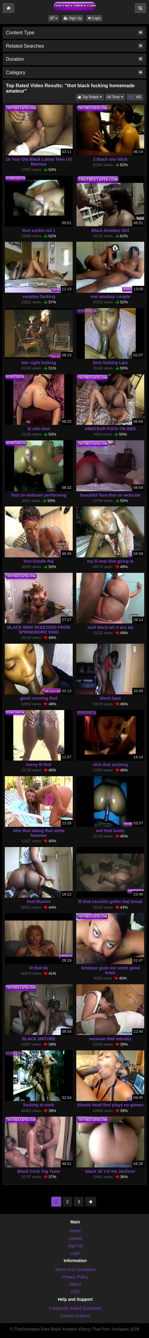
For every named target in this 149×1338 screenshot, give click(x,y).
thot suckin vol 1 (38, 230)
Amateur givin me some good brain (110, 970)
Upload (75, 1238)
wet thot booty (110, 830)
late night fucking (38, 362)
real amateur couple (110, 296)
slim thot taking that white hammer (39, 833)
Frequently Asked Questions (75, 1308)
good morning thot (38, 698)
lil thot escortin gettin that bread (110, 901)
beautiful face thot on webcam (110, 495)
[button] (53, 18)
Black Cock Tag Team (38, 1171)
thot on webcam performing (38, 495)
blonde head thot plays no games (110, 1104)
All (130, 97)
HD (138, 97)
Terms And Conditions (75, 1269)
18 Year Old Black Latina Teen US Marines (39, 161)
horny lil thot (38, 764)
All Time (116, 96)
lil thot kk (39, 968)
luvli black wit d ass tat (110, 627)
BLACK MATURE (39, 1038)
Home (75, 1230)
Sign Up (73, 18)
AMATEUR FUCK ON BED (110, 428)
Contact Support (75, 1315)
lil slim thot (39, 428)
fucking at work (38, 1104)
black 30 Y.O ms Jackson (110, 1171)
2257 (75, 1291)
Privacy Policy (75, 1277)
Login (94, 18)
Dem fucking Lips (110, 362)
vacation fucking (38, 296)
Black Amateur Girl (110, 230)
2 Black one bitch (110, 159)
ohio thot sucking (110, 764)
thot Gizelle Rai (39, 561)
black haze (110, 698)
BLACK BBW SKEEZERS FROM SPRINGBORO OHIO (38, 629)
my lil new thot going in (110, 561)
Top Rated (91, 96)
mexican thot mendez (110, 1038)
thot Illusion (39, 901)
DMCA (75, 1284)
